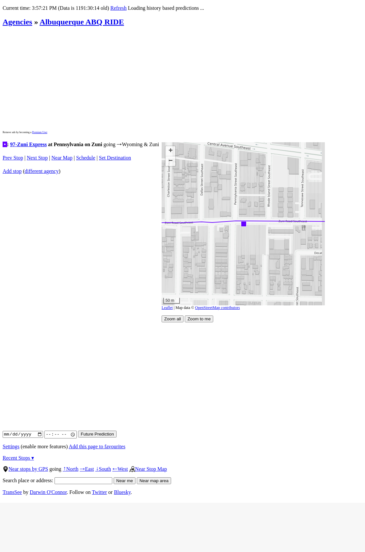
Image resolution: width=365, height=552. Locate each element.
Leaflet (167, 307)
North (70, 469)
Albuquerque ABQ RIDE (82, 22)
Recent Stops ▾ (18, 458)
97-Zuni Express (28, 144)
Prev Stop (13, 158)
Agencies (17, 22)
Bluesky (122, 492)
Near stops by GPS (25, 469)
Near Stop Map (148, 469)
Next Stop (37, 158)
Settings (11, 446)
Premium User (39, 132)
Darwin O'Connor (48, 492)
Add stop (12, 171)
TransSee (12, 492)
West (120, 469)
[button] (243, 223)
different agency (42, 171)
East (87, 469)
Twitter (99, 492)
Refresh (118, 8)
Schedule (85, 158)
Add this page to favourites (97, 446)
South (103, 469)
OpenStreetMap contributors (217, 307)
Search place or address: (57, 480)
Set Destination (115, 158)
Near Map (62, 158)
